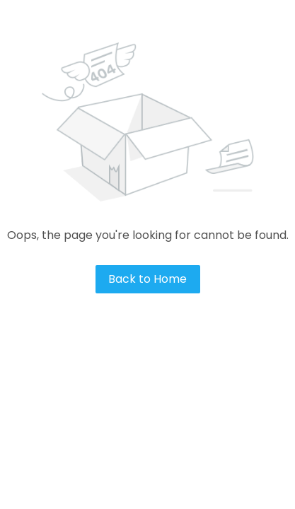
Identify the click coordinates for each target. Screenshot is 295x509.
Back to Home (147, 279)
